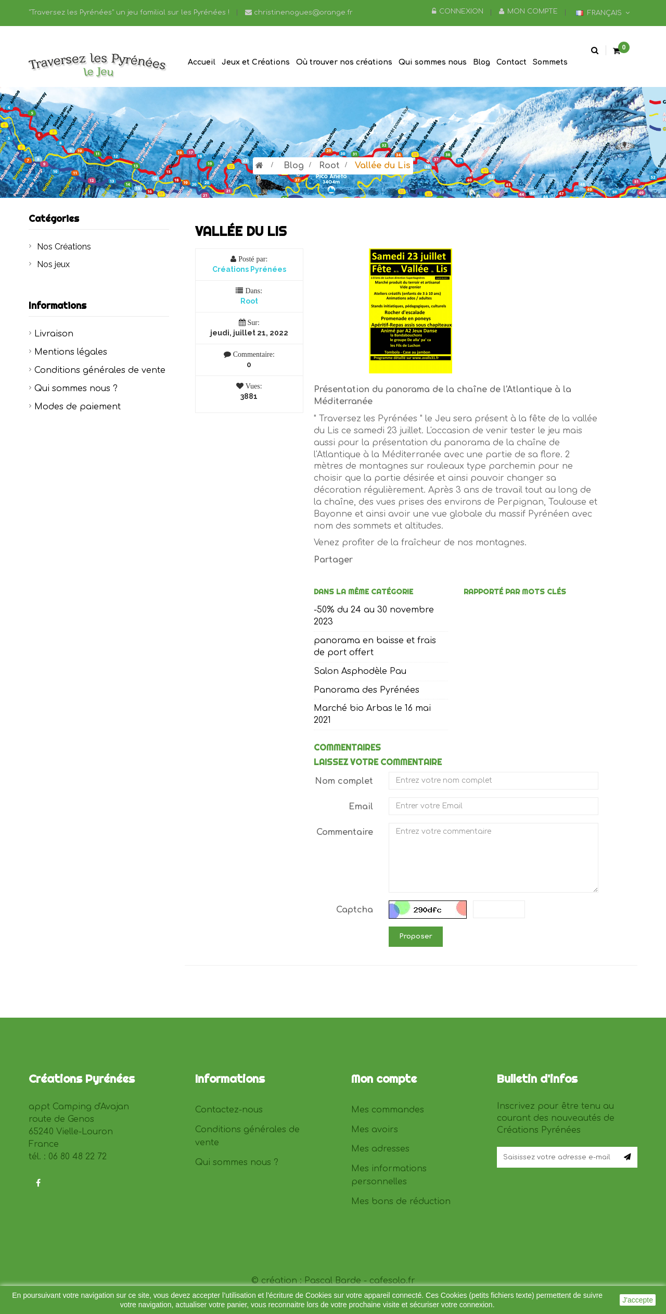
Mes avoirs (374, 1129)
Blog (294, 165)
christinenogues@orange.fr (299, 12)
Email (361, 806)
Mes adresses (380, 1149)
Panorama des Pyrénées (366, 690)
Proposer (415, 936)
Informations (57, 305)
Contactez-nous (229, 1110)
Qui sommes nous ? (76, 388)
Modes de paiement (77, 406)
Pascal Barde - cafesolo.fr (359, 1280)
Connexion (457, 11)
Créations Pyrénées (249, 269)
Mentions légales (70, 352)
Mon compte (528, 11)
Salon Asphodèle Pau (360, 671)
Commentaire (344, 832)
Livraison (53, 334)
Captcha (354, 910)
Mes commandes (387, 1110)
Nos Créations (64, 247)
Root (329, 165)
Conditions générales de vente (99, 370)
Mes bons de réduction (401, 1201)
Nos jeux (53, 264)
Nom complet (344, 781)
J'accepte (637, 1300)
